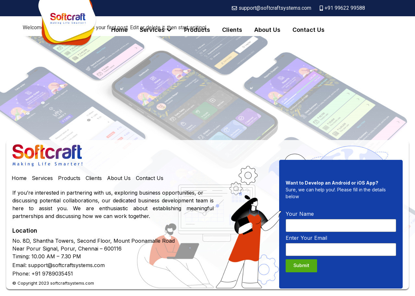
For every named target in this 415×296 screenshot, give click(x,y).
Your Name (300, 214)
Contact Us (308, 29)
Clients (232, 29)
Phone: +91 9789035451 (42, 273)
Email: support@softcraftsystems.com (58, 265)
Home (119, 29)
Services (152, 29)
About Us (267, 29)
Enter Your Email (306, 238)
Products (197, 29)
